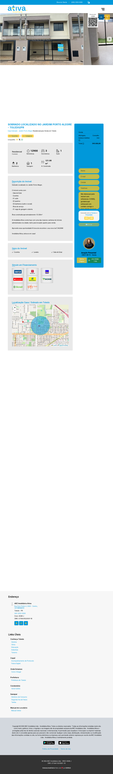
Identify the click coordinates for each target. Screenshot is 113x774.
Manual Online (16, 710)
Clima (13, 644)
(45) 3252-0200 (20, 613)
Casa (9, 131)
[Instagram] (21, 623)
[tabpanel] (56, 39)
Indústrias (14, 650)
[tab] (101, 17)
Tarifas (13, 702)
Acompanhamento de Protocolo (22, 661)
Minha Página (82, 260)
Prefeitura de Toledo (18, 680)
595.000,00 (96, 132)
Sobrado (14, 131)
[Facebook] (16, 623)
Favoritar (13, 136)
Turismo (14, 652)
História (14, 642)
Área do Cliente (62, 2)
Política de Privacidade (50, 749)
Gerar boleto (15, 688)
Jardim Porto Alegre (25, 131)
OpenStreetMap (63, 345)
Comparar (27, 136)
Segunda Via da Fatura (19, 700)
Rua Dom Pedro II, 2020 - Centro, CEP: (26, 607)
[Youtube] (26, 623)
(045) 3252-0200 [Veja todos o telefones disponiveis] (76, 2)
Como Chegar (16, 672)
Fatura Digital (15, 663)
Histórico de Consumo (19, 697)
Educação (14, 647)
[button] (88, 2)
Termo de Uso (66, 749)
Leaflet (54, 345)
